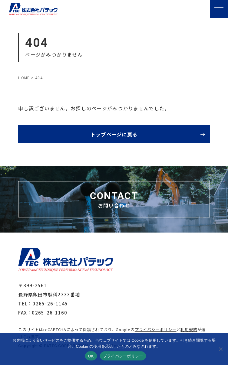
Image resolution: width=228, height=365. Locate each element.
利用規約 (188, 329)
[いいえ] (220, 349)
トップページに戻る (114, 134)
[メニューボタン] (219, 9)
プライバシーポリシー (156, 329)
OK (91, 356)
